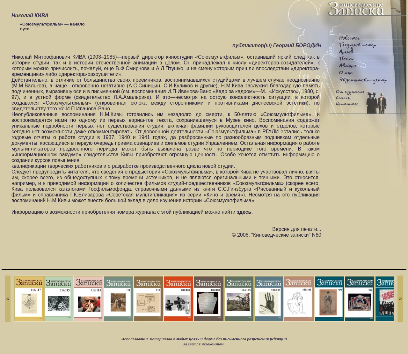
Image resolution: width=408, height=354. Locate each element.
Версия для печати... (296, 229)
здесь (244, 212)
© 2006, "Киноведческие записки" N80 (276, 235)
